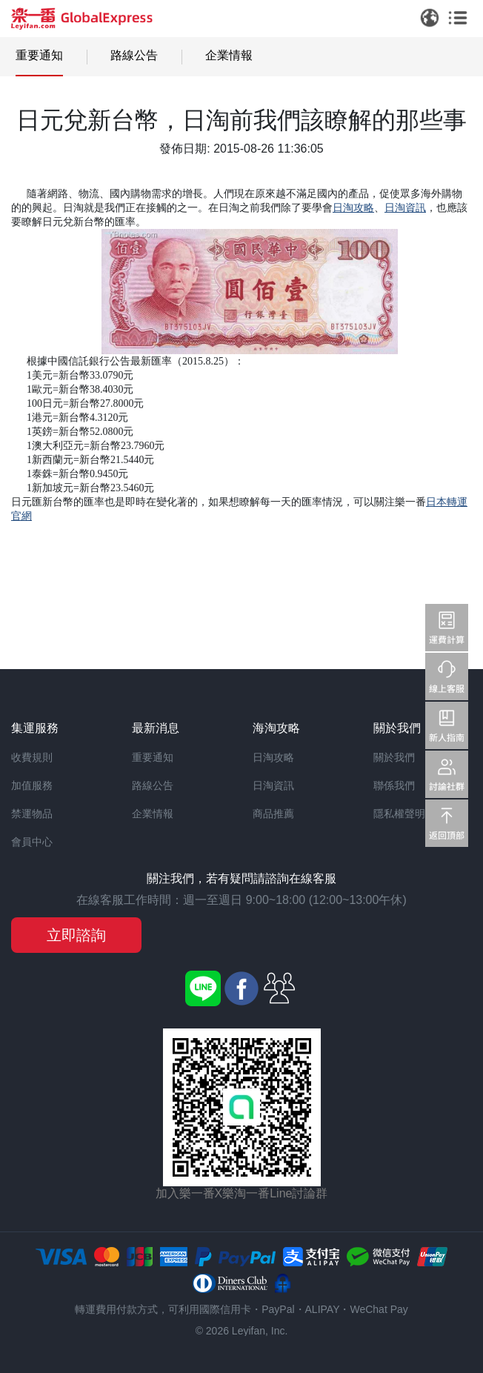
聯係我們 (394, 785)
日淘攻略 (273, 757)
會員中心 (32, 842)
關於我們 (394, 757)
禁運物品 (32, 814)
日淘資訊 (273, 785)
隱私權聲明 (399, 814)
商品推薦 (273, 814)
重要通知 (39, 55)
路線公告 (134, 55)
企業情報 (229, 55)
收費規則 (32, 757)
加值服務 (32, 785)
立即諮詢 (76, 935)
